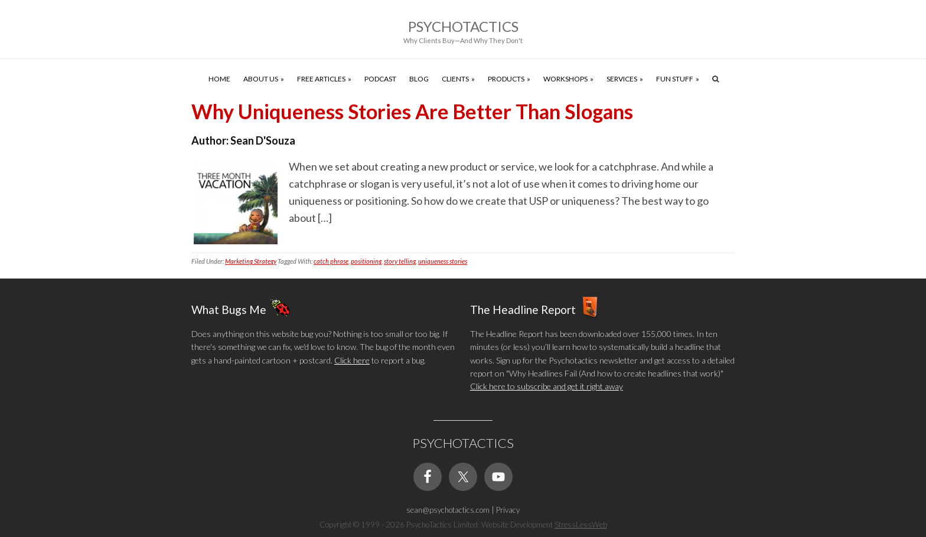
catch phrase (331, 261)
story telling (400, 261)
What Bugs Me (228, 309)
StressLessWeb (581, 524)
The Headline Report (523, 309)
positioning (366, 261)
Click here (352, 360)
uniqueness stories (442, 261)
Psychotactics (463, 26)
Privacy (508, 510)
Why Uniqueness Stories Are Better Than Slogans (412, 111)
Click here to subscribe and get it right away (546, 386)
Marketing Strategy (250, 261)
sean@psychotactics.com (448, 510)
